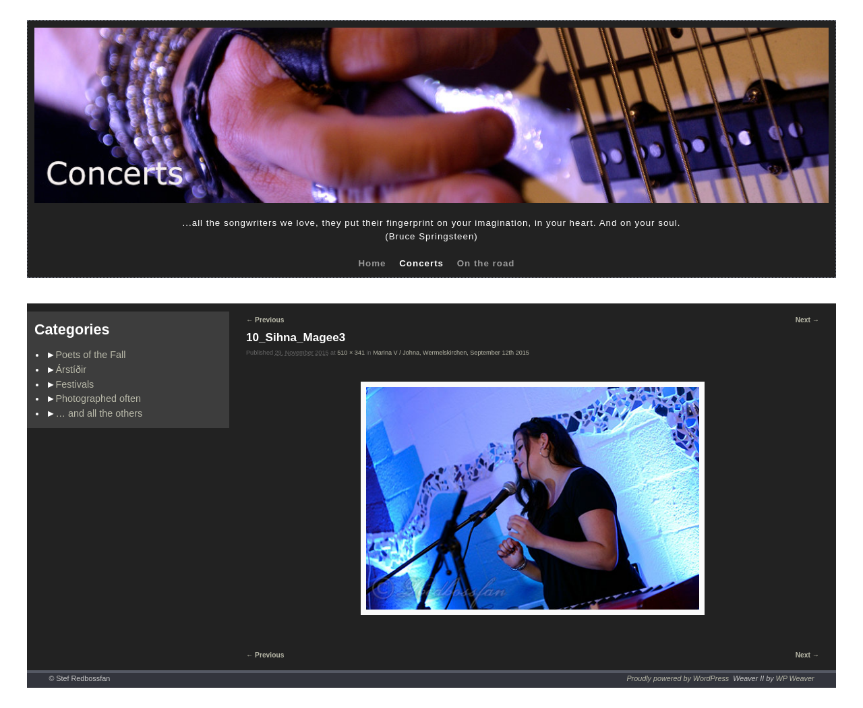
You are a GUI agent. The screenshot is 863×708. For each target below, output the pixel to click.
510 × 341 (351, 352)
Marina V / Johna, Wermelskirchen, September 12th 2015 (451, 352)
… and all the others (99, 413)
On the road (486, 263)
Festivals (75, 384)
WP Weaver (795, 678)
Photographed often (98, 398)
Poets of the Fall (91, 354)
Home (372, 263)
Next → (807, 320)
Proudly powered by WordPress (677, 678)
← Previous (265, 320)
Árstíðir (71, 369)
